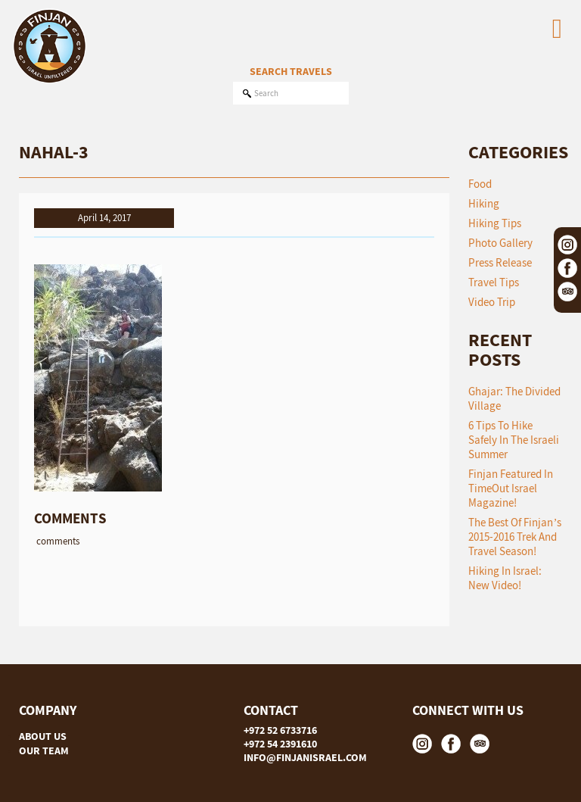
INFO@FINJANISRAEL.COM (305, 757)
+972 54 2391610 (280, 744)
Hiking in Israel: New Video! (505, 577)
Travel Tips (493, 282)
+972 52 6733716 (280, 730)
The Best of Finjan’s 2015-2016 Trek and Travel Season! (514, 536)
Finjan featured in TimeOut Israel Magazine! (510, 488)
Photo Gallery (500, 243)
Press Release (500, 262)
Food (480, 183)
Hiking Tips (494, 223)
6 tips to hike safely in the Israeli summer (513, 439)
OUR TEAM (44, 750)
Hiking (483, 203)
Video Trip (491, 302)
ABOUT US (43, 736)
